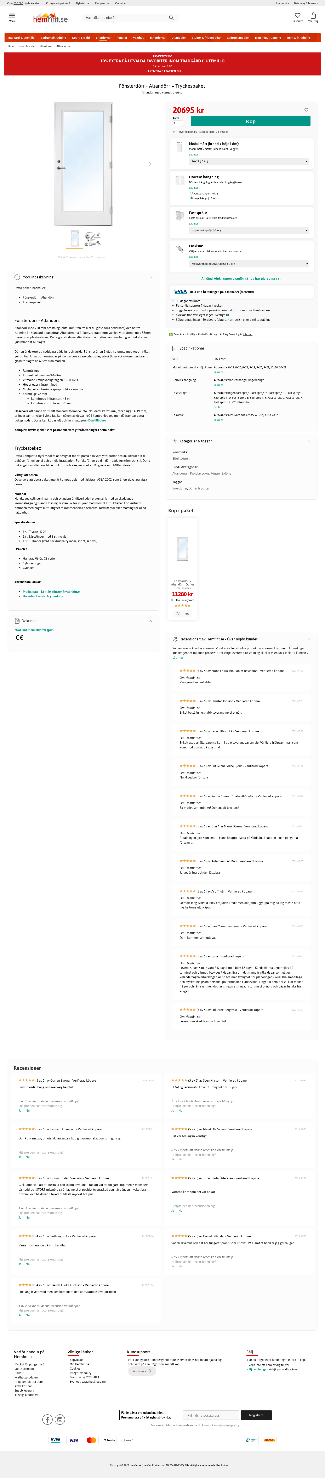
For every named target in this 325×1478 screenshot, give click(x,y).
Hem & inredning (298, 37)
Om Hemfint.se (79, 1364)
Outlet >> (120, 3)
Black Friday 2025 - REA (84, 1377)
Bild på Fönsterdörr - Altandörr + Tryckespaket (81, 257)
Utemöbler (178, 37)
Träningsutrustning (268, 37)
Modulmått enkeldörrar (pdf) (34, 630)
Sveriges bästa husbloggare (88, 1381)
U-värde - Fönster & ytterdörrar (43, 596)
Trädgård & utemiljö (21, 37)
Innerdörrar (158, 37)
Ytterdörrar (103, 37)
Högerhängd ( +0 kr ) (204, 198)
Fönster (121, 37)
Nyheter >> (82, 3)
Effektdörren (180, 458)
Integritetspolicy (80, 1373)
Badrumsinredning (53, 37)
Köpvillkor (76, 1360)
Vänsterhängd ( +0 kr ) (205, 193)
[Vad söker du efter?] (130, 18)
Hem (11, 46)
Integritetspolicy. (228, 1425)
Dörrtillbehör (97, 420)
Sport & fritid (81, 37)
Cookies (75, 1368)
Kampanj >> (102, 3)
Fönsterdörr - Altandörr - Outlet (182, 582)
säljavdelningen (257, 1369)
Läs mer (177, 657)
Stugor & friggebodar (206, 37)
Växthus (138, 37)
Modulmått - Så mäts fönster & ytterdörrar (51, 592)
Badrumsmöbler (238, 37)
